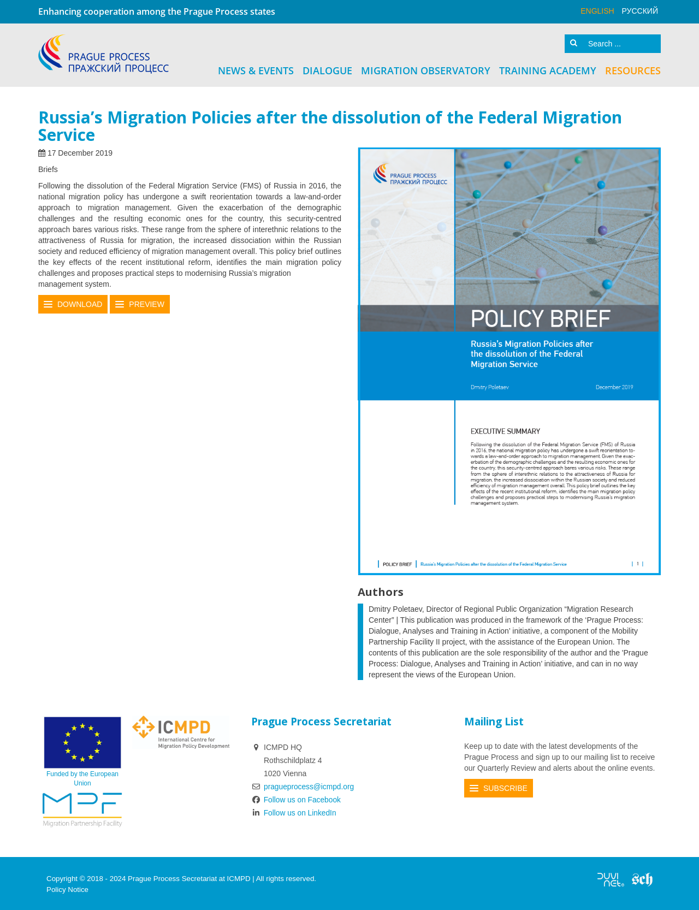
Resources (633, 69)
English (597, 11)
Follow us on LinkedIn (294, 811)
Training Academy (547, 69)
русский (640, 11)
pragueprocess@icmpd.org (310, 785)
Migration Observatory (425, 69)
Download (79, 303)
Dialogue (327, 69)
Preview (146, 303)
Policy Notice (67, 888)
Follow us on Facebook (296, 798)
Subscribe (505, 786)
